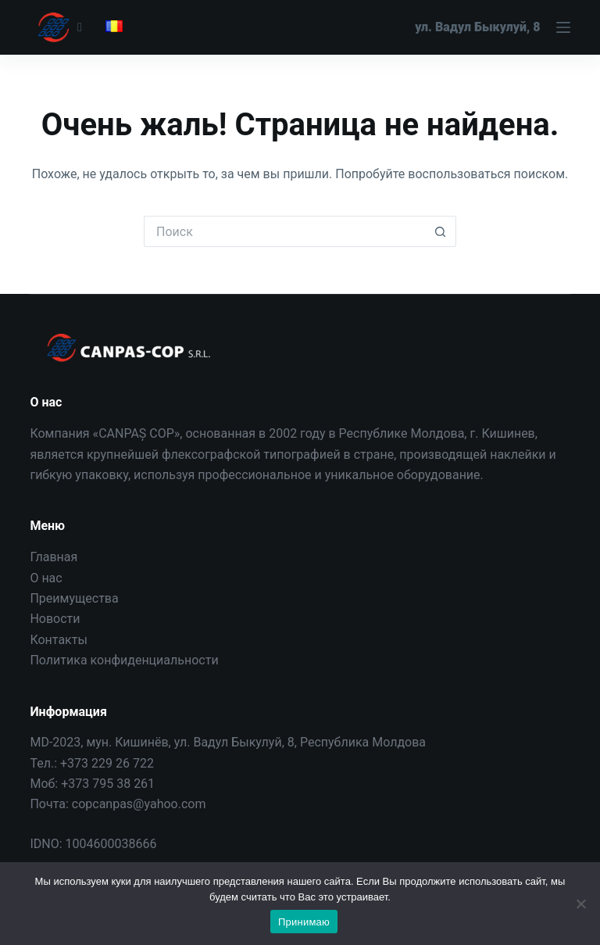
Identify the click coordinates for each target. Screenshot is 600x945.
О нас (46, 578)
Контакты (58, 639)
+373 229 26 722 (107, 763)
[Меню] (492, 27)
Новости (55, 618)
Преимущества (74, 598)
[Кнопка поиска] (440, 231)
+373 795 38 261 (108, 783)
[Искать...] (284, 231)
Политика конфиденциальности (124, 660)
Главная (53, 556)
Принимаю (304, 922)
